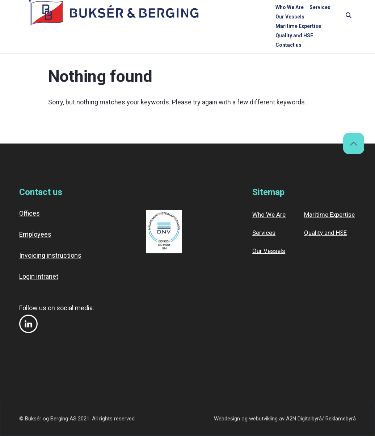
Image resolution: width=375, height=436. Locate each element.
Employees (35, 234)
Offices (29, 213)
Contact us (328, 17)
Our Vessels (199, 17)
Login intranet (38, 276)
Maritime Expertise (243, 17)
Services (169, 17)
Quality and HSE (290, 17)
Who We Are (139, 17)
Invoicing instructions (50, 255)
